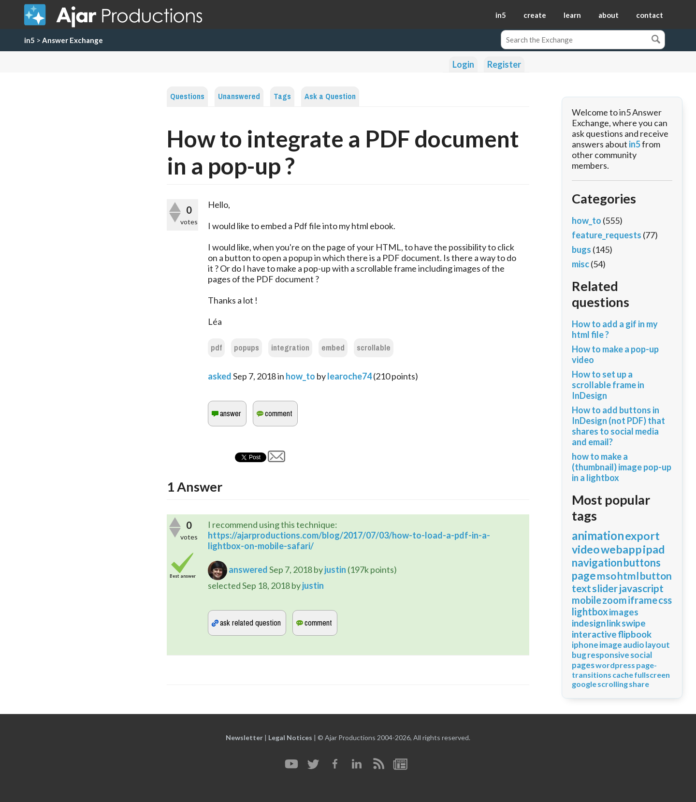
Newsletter (244, 737)
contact (649, 15)
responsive (608, 655)
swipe (634, 622)
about (608, 15)
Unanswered (239, 96)
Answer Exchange (72, 40)
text (581, 588)
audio (633, 645)
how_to (300, 376)
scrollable (374, 347)
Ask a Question (330, 96)
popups (246, 347)
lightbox (590, 611)
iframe (642, 600)
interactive (594, 634)
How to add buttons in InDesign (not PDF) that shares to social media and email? (618, 426)
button (656, 575)
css (665, 600)
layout (657, 645)
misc (580, 264)
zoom (614, 600)
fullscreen (652, 674)
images (623, 611)
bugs (581, 249)
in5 (500, 15)
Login (463, 64)
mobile (586, 600)
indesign (589, 622)
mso (606, 575)
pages (583, 665)
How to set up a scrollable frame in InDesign (608, 385)
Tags (282, 96)
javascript (641, 588)
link (614, 622)
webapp (621, 549)
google (584, 683)
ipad (654, 549)
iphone (585, 645)
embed (333, 347)
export (642, 535)
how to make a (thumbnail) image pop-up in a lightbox (621, 467)
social (641, 655)
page (584, 575)
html (628, 575)
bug (579, 655)
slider (605, 588)
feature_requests (606, 235)
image (610, 645)
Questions (187, 96)
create (534, 15)
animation (598, 535)
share (639, 683)
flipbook (635, 634)
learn (572, 15)
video (586, 549)
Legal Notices (290, 737)
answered (248, 569)
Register (504, 64)
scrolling (612, 683)
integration (290, 347)
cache (622, 674)
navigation (597, 562)
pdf (216, 347)
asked (220, 376)
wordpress (615, 665)
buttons (642, 562)
